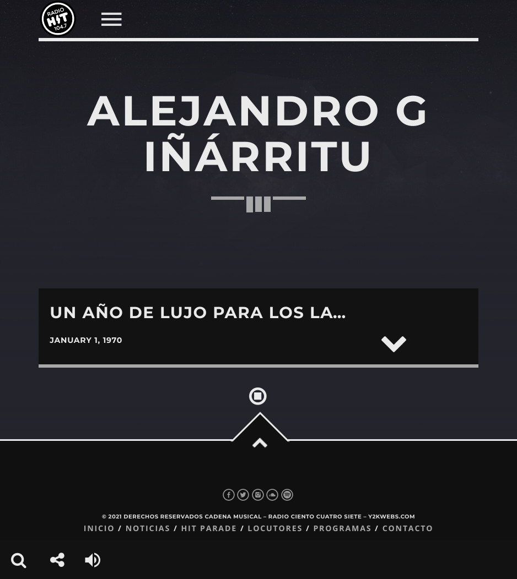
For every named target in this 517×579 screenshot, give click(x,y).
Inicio (99, 528)
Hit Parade (208, 528)
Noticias (148, 528)
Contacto (408, 528)
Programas (342, 528)
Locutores (275, 528)
